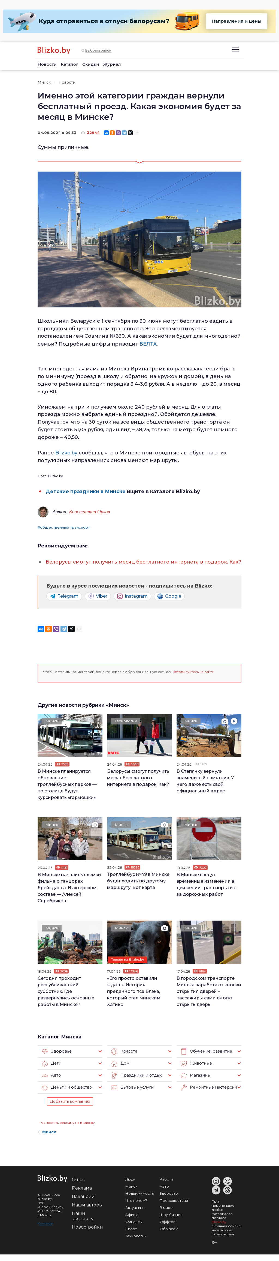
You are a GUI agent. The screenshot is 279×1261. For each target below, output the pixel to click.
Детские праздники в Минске (86, 491)
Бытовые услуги (131, 1094)
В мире (166, 1214)
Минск (44, 82)
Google (169, 603)
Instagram (132, 603)
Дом (120, 1070)
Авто (51, 1082)
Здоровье (56, 1058)
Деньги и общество (65, 1094)
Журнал (112, 64)
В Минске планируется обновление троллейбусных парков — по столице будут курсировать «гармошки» (67, 791)
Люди (130, 1186)
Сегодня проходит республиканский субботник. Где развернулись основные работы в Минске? (66, 997)
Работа (166, 1186)
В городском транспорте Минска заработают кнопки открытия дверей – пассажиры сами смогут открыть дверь (209, 997)
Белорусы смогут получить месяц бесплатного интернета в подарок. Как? (138, 784)
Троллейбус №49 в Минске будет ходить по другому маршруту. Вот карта (138, 887)
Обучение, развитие (205, 1058)
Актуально (135, 1214)
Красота (124, 1058)
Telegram (64, 603)
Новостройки (87, 1233)
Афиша (131, 1221)
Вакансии (83, 1203)
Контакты (45, 1230)
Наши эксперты (83, 1222)
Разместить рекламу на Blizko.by (67, 1129)
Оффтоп (167, 1228)
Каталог (69, 64)
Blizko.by (66, 452)
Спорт (131, 1235)
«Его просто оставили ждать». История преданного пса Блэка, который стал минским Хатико (133, 997)
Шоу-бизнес (171, 1221)
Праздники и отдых (135, 1082)
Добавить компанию (70, 1108)
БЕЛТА (147, 344)
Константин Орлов (89, 511)
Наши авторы (87, 1211)
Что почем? (136, 1207)
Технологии (126, 727)
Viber (97, 603)
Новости (47, 64)
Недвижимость (139, 1200)
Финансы (133, 1228)
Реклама (82, 1194)
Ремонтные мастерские (209, 1094)
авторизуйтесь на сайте (193, 678)
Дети (51, 1070)
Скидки (90, 64)
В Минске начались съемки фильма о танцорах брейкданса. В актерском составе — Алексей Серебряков (69, 894)
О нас (78, 1186)
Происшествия (174, 1207)
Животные (195, 1070)
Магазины (195, 1082)
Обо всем (169, 1235)
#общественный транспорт (64, 526)
